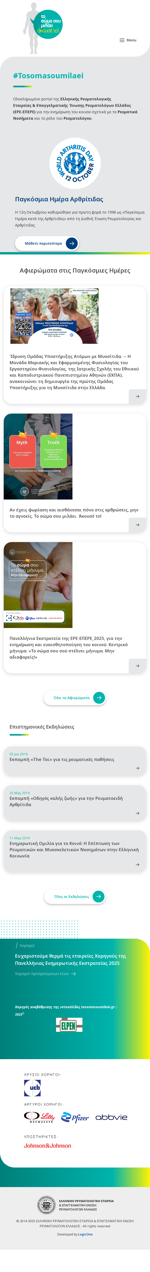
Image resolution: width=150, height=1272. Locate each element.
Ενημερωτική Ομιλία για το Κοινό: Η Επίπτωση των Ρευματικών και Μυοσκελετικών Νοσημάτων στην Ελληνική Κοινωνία (74, 872)
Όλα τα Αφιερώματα (70, 708)
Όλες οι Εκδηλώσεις (70, 918)
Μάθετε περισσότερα (43, 243)
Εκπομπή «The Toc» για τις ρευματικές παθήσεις (62, 774)
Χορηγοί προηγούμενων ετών (42, 995)
